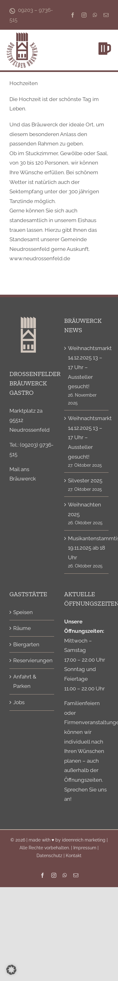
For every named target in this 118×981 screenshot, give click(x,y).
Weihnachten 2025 (84, 509)
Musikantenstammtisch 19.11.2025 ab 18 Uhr (87, 548)
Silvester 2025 (85, 480)
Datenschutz (49, 855)
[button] (11, 969)
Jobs (19, 702)
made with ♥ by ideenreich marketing (67, 839)
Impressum (84, 847)
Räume (22, 628)
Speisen (23, 612)
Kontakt (73, 855)
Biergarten (26, 644)
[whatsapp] (95, 15)
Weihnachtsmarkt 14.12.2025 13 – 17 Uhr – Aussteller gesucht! (87, 367)
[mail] (106, 15)
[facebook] (72, 15)
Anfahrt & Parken (24, 681)
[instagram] (84, 15)
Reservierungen (32, 660)
